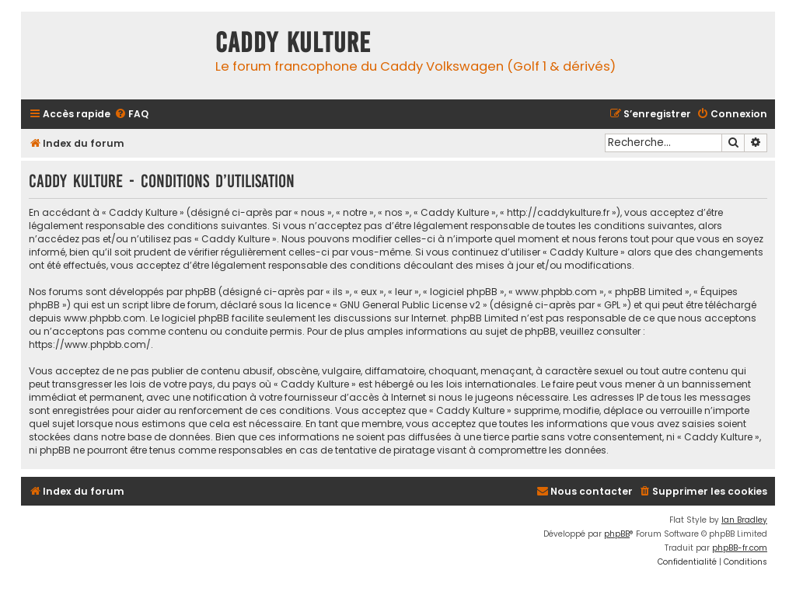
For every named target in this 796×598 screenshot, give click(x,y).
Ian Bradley (744, 520)
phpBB (617, 534)
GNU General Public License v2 (410, 304)
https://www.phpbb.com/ (90, 344)
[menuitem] (131, 114)
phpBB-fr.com (739, 548)
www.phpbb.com (104, 318)
